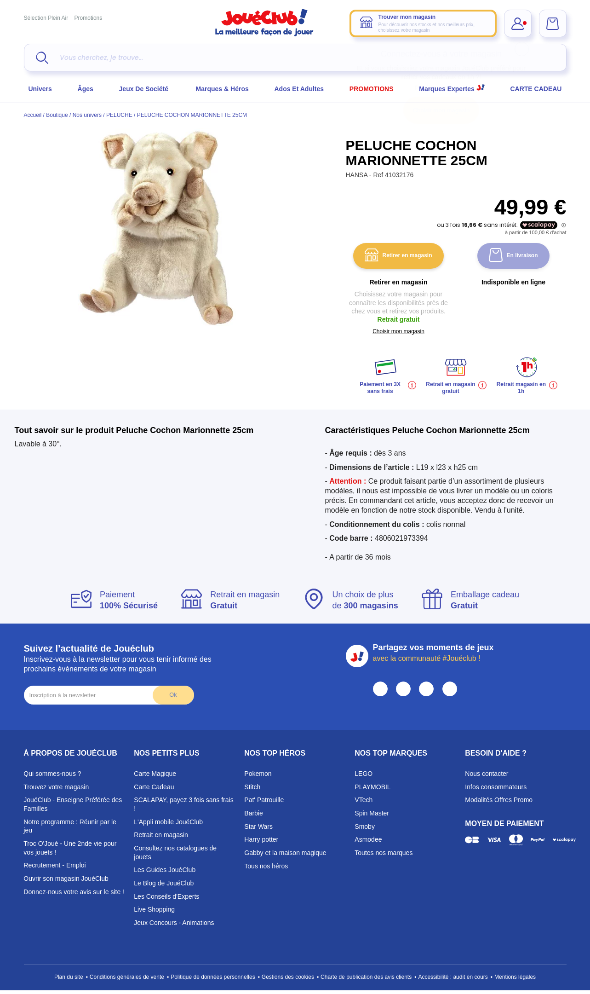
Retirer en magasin (398, 256)
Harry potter (261, 839)
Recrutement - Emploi (54, 865)
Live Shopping (154, 909)
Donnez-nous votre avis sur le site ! (73, 892)
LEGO (363, 773)
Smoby (365, 826)
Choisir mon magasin (441, 110)
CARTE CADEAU (535, 88)
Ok (173, 694)
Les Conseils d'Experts (166, 896)
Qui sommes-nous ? (52, 773)
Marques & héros (222, 88)
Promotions (88, 18)
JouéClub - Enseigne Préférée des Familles (72, 804)
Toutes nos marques (383, 852)
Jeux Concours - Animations (174, 922)
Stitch (252, 787)
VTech (363, 799)
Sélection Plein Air (46, 18)
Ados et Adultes (299, 88)
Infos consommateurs (496, 787)
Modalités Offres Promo (499, 799)
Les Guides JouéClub (164, 869)
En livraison (513, 256)
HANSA (357, 175)
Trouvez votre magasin (56, 787)
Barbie (253, 813)
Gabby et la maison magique (285, 852)
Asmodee (368, 839)
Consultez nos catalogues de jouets (175, 852)
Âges (85, 88)
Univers (40, 88)
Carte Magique (155, 773)
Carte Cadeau (154, 787)
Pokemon (257, 773)
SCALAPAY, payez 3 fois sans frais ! (183, 804)
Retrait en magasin (161, 834)
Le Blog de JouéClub (164, 883)
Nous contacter (486, 773)
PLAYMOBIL (372, 787)
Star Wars (258, 826)
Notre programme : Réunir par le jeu (69, 826)
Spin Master (372, 813)
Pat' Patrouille (264, 799)
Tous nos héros (266, 866)
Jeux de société (144, 88)
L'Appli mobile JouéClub (168, 822)
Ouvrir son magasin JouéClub (65, 878)
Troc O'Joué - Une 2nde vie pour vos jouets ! (69, 848)
